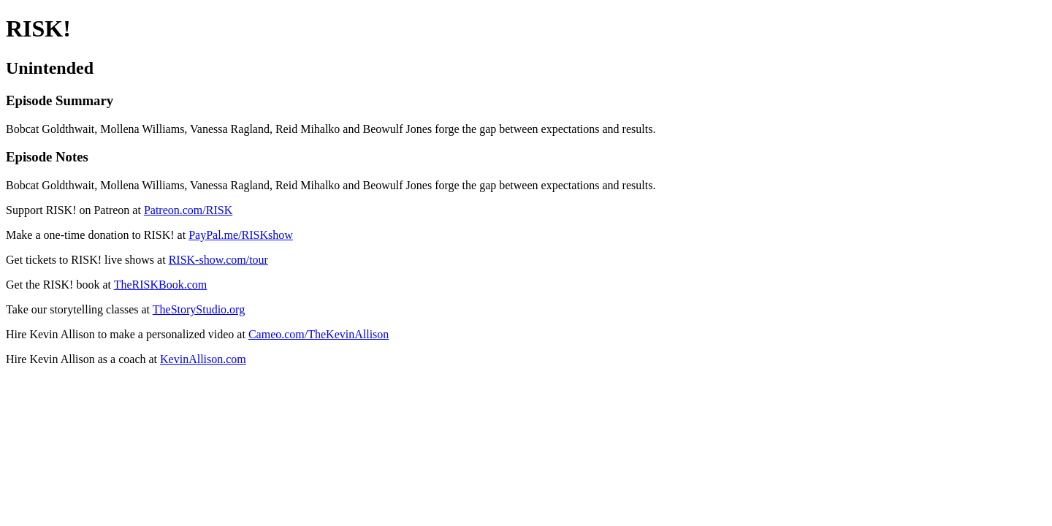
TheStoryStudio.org (199, 309)
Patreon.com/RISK (188, 210)
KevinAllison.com (203, 359)
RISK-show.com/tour (218, 260)
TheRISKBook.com (160, 284)
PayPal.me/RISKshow (240, 235)
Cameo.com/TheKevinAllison (318, 334)
